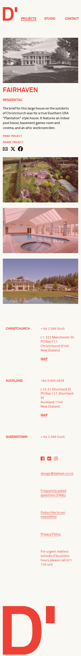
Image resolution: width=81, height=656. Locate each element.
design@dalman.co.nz (57, 473)
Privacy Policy (50, 534)
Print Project (12, 136)
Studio (49, 18)
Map (44, 359)
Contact (72, 18)
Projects (28, 18)
